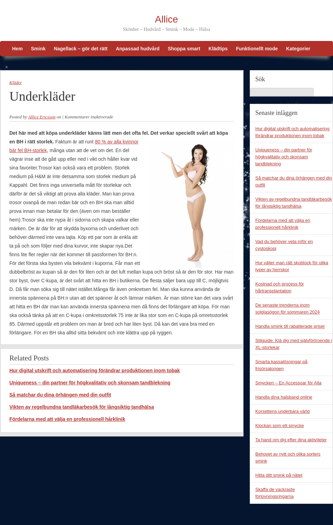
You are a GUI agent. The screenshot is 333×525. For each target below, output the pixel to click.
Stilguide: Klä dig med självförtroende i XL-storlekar (293, 344)
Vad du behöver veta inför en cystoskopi (284, 245)
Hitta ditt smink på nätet (278, 475)
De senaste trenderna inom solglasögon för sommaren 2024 (287, 308)
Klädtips (218, 48)
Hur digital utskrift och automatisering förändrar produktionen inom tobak (94, 370)
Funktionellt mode (257, 48)
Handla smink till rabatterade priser (290, 326)
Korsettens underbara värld (282, 411)
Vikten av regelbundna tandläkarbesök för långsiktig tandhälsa (81, 407)
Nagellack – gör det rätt (81, 48)
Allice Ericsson (42, 116)
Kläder (15, 82)
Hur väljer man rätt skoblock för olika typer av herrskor (291, 266)
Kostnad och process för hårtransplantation (279, 287)
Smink (38, 48)
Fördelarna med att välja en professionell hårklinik (67, 419)
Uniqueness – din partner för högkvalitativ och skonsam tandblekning (89, 382)
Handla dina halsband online (283, 397)
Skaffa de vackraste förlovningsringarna (275, 493)
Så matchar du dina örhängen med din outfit (60, 395)
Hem (17, 48)
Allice (166, 19)
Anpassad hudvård (138, 48)
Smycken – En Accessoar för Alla (288, 382)
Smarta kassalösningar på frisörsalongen (281, 365)
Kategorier (298, 48)
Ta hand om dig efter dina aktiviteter (291, 439)
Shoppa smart (184, 48)
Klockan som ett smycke (279, 425)
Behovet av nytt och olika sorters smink (288, 457)
